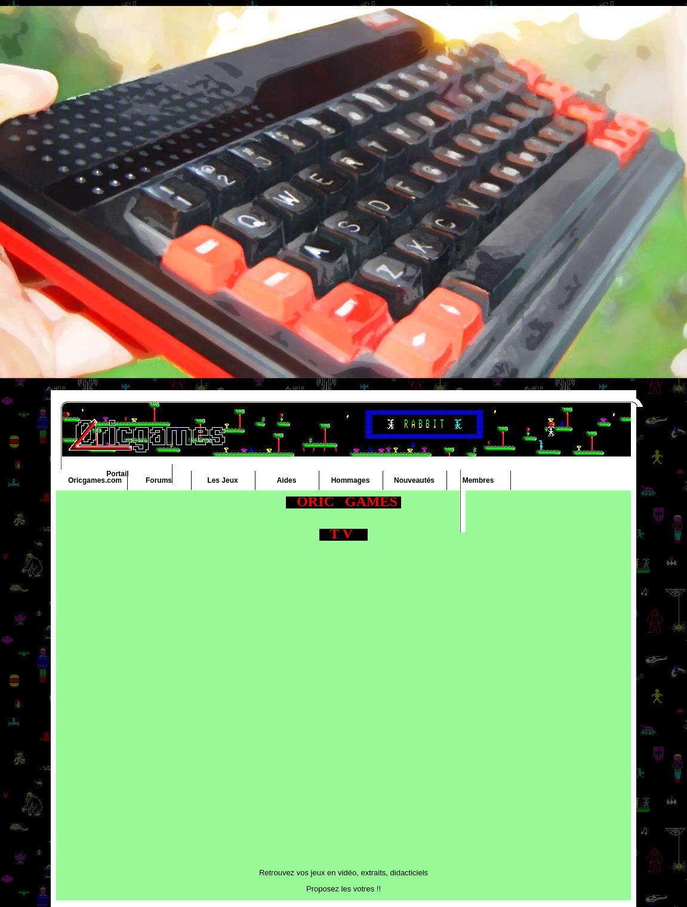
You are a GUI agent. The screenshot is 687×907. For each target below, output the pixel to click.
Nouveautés (414, 480)
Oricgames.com (95, 480)
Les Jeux (222, 480)
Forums (159, 480)
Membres (478, 480)
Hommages (350, 480)
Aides (287, 480)
